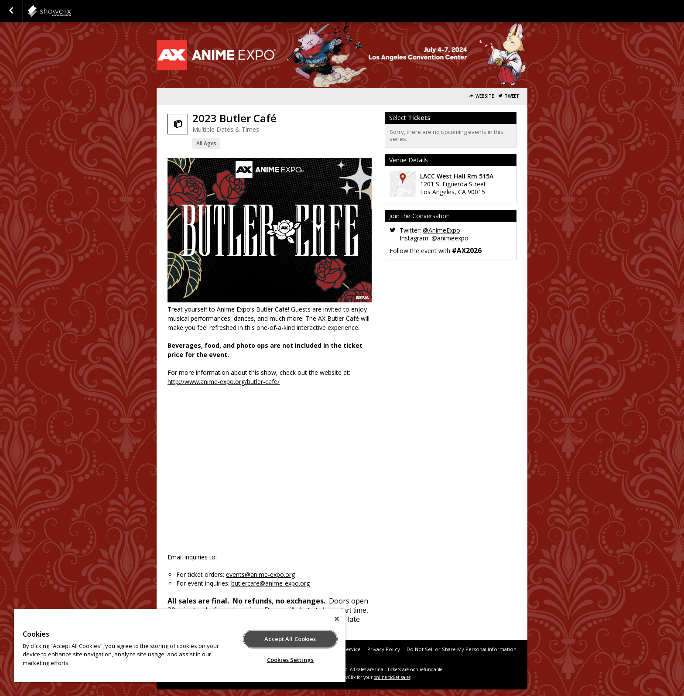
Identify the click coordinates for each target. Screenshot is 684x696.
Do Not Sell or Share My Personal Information (461, 649)
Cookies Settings (290, 660)
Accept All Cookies (290, 639)
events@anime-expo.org (260, 574)
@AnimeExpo (441, 230)
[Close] (336, 618)
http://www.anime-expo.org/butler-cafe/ (224, 381)
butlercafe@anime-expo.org (270, 583)
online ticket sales (392, 677)
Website (484, 96)
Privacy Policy (383, 649)
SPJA (70, 10)
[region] (179, 645)
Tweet (512, 96)
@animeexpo (450, 238)
